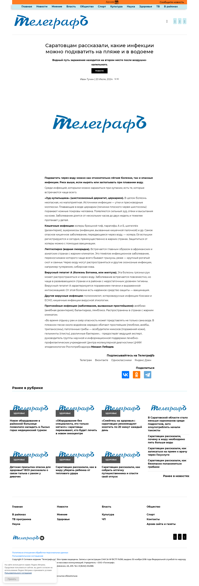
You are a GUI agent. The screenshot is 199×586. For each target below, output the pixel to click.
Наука (131, 6)
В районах (171, 6)
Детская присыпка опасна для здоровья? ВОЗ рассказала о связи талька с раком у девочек (30, 472)
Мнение (57, 6)
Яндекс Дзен (143, 360)
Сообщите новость (172, 2)
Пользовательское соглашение (27, 556)
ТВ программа (21, 519)
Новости (41, 6)
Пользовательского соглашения (18, 573)
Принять (12, 579)
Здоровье (145, 6)
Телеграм (86, 360)
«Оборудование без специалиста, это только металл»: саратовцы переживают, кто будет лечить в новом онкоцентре (76, 427)
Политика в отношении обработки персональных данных (40, 552)
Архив (112, 1)
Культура (116, 6)
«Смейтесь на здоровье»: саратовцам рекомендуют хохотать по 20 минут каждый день (122, 425)
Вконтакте (101, 360)
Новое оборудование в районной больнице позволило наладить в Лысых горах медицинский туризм (30, 425)
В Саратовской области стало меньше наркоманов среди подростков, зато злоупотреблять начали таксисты (168, 424)
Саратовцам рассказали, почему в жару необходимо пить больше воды (166, 439)
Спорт (102, 6)
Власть (71, 6)
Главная (26, 6)
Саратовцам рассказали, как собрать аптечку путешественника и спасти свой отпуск (121, 472)
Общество (87, 6)
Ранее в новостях (176, 476)
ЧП (104, 519)
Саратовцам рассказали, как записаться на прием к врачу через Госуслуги (167, 451)
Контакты (153, 519)
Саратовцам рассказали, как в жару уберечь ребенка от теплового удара (76, 470)
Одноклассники (121, 360)
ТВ (158, 6)
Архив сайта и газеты (161, 524)
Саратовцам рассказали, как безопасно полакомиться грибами (167, 463)
